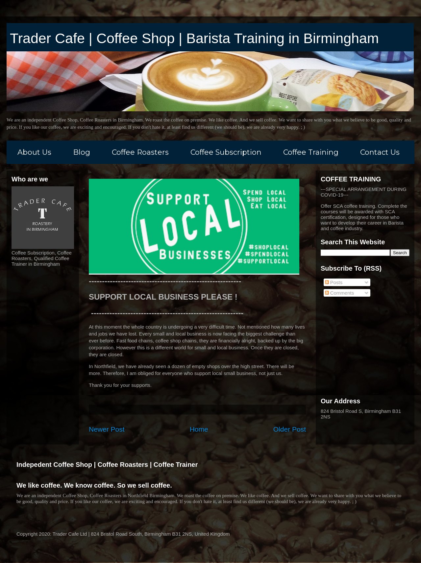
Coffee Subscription (225, 152)
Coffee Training (310, 152)
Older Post (289, 429)
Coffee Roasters (140, 152)
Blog (81, 152)
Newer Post (107, 429)
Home (199, 429)
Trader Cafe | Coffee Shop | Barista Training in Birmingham (194, 38)
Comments (339, 293)
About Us (34, 152)
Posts (334, 282)
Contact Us (380, 152)
